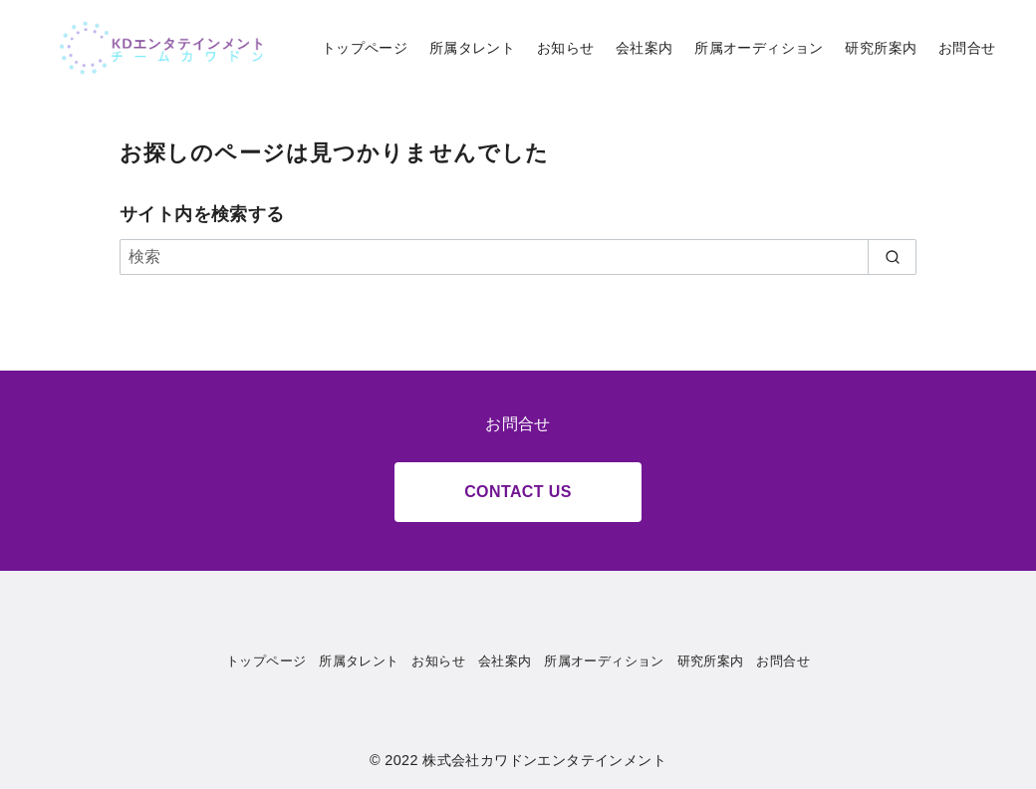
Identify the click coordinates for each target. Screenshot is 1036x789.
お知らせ (566, 48)
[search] (892, 257)
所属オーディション (759, 48)
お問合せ (967, 48)
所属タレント (472, 48)
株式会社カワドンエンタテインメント (544, 760)
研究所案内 (880, 48)
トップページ (364, 48)
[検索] (518, 257)
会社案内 (644, 48)
